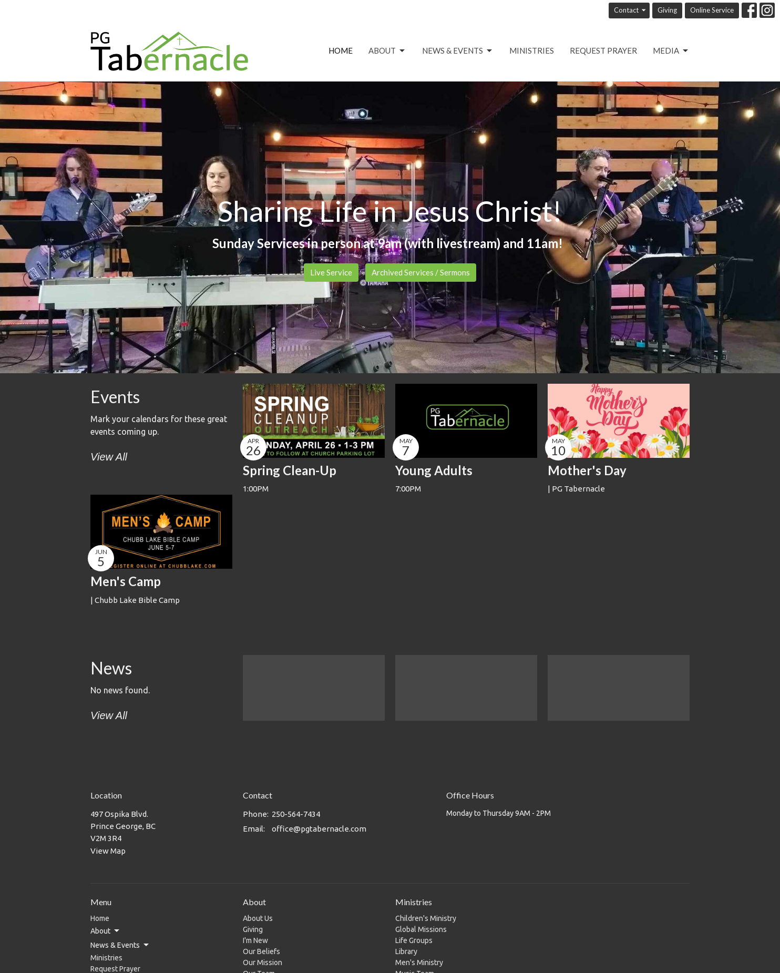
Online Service (712, 10)
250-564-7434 (296, 814)
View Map (108, 850)
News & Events (458, 51)
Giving (667, 10)
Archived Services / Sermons (421, 272)
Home (341, 50)
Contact (630, 10)
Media (671, 51)
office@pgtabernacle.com (319, 828)
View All (108, 457)
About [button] (105, 931)
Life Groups (414, 940)
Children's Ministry (425, 918)
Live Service (331, 272)
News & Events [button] (120, 945)
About (387, 51)
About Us (258, 918)
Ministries (531, 50)
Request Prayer (603, 50)
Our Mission (262, 962)
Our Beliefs (261, 951)
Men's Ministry (419, 962)
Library (406, 951)
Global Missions (421, 929)
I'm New (255, 940)
